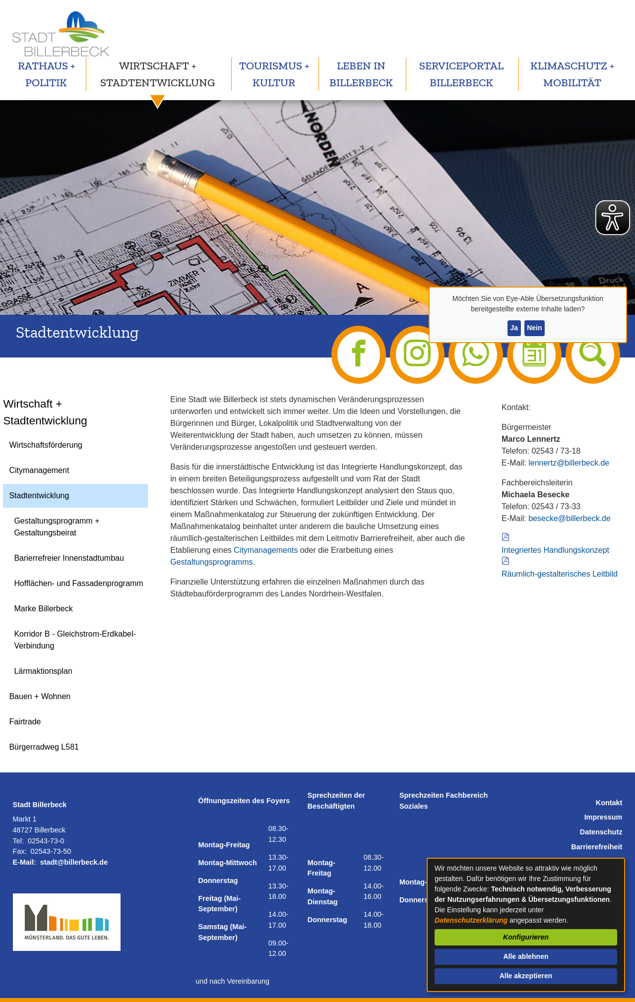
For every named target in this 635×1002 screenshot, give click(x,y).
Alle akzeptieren (526, 976)
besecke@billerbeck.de (569, 518)
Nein (534, 328)
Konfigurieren (526, 937)
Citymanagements (266, 550)
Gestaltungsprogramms (211, 562)
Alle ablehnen (525, 956)
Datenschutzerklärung (471, 920)
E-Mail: (24, 862)
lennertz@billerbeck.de (568, 463)
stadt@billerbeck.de (74, 862)
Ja (514, 328)
